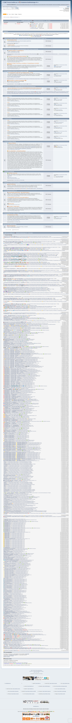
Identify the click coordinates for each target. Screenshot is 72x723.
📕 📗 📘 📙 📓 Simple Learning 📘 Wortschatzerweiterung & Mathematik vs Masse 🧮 (16, 310)
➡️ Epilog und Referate (11, 143)
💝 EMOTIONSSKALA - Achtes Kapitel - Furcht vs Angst (11, 384)
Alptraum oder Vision (6, 632)
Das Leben (5, 603)
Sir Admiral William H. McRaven (8, 620)
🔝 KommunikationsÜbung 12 (7, 581)
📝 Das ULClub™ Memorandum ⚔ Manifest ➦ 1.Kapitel (11, 644)
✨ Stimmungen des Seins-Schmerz (8, 566)
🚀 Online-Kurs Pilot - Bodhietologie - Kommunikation (11, 350)
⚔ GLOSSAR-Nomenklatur (7, 515)
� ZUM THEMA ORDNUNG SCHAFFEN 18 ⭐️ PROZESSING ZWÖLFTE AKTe (14, 444)
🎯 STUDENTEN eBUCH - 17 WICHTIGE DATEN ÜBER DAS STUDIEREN (14, 406)
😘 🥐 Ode (5, 414)
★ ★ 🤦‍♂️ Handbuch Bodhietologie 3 (8, 493)
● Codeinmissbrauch (6, 501)
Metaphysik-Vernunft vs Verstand (8, 553)
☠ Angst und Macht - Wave (7, 617)
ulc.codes (4, 336)
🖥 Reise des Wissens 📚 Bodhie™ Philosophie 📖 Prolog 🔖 (12, 480)
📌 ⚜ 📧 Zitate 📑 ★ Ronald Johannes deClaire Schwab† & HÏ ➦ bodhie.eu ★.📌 (15, 645)
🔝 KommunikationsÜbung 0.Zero (8, 605)
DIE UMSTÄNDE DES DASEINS (8, 559)
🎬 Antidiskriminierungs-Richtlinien (8, 339)
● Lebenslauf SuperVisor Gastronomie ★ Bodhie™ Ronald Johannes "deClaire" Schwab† (16, 648)
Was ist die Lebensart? (7, 550)
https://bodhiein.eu (37, 35)
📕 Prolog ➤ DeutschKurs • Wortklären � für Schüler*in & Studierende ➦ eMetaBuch (16, 516)
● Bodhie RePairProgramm (42, 92)
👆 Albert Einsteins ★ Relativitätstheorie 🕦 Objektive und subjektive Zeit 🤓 (14, 268)
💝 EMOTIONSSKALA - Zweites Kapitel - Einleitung (11, 391)
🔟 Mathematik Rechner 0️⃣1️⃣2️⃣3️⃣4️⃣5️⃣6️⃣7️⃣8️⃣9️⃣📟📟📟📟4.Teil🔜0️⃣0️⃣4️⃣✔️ (15, 256)
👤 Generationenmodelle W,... (58, 66)
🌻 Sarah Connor (6, 428)
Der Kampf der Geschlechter (7, 595)
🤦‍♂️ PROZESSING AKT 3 (7, 529)
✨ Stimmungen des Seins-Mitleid (8, 572)
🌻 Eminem (5, 429)
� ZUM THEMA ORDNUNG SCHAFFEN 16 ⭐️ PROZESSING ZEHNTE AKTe (14, 446)
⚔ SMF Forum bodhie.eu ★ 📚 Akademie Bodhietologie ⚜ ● (20, 2)
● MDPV (4, 485)
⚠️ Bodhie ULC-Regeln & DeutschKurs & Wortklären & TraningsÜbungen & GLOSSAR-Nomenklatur (52, 260)
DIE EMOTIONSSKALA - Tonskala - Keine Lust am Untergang (12, 343)
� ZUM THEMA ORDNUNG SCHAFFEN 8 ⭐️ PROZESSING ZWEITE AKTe (14, 455)
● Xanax (4, 461)
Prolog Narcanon (6, 512)
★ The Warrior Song (6, 479)
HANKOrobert (25, 662)
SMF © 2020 (35, 670)
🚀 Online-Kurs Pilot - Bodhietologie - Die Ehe (10, 356)
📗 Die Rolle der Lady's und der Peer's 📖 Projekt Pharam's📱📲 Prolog (14, 285)
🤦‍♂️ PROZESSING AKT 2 (7, 530)
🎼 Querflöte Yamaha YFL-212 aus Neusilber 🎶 (10, 290)
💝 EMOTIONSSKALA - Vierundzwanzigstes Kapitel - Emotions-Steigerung (14, 370)
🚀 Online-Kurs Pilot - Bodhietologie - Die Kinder (10, 355)
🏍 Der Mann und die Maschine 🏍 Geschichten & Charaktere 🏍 (13, 241)
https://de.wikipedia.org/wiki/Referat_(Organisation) (23, 148)
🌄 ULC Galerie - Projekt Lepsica (13, 206)
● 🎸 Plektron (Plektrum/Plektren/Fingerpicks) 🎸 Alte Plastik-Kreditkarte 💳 (14, 270)
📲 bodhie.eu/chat (10, 203)
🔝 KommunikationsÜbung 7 (7, 587)
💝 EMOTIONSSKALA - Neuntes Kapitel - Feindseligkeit (11, 383)
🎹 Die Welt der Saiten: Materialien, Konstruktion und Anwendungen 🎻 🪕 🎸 (15, 284)
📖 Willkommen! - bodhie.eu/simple (8, 519)
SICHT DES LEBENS (6, 345)
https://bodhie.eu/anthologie (61, 691)
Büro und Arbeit (5, 594)
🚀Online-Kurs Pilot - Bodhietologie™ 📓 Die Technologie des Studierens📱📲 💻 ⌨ (16, 366)
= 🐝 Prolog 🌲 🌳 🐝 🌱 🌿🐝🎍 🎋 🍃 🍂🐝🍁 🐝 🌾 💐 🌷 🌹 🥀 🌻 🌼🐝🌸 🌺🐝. (16, 262)
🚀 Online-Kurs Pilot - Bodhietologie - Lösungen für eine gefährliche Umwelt (14, 361)
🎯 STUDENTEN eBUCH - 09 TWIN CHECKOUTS (10, 419)
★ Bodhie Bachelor (6, 663)
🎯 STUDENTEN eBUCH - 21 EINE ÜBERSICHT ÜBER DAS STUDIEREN (14, 400)
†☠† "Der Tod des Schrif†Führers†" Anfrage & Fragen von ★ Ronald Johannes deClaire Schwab (27, 78)
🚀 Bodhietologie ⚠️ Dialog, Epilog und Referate (10, 348)
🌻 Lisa (4, 438)
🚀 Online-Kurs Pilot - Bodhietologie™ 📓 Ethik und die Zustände (13, 360)
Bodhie (9, 51)
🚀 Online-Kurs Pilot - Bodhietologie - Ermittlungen (11, 354)
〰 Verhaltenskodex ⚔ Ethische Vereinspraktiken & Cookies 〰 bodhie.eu (14, 313)
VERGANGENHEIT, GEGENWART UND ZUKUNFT (10, 554)
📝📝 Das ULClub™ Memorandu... (59, 176)
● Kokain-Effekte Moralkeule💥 (8, 503)
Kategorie (4, 588)
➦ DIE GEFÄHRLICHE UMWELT (8, 319)
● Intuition (5, 337)
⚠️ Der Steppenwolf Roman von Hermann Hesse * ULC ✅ (12, 448)
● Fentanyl (5, 494)
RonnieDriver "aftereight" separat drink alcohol (10, 521)
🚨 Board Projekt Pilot (11, 225)
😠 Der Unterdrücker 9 (6, 540)
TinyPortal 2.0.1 (31, 671)
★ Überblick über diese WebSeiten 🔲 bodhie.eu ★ (11, 236)
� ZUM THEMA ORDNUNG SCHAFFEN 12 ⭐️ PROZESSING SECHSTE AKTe (14, 452)
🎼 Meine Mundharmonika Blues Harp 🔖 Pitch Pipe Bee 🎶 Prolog (13, 306)
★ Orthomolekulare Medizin (14, 93)
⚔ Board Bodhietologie (39, 188)
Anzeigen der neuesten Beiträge (9, 655)
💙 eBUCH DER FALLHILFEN (7, 405)
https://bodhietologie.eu (49, 35)
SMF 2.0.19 (32, 670)
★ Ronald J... (6, 23)
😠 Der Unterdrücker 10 (7, 539)
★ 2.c (8, 130)
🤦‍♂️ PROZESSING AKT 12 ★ (7, 520)
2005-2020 (35, 671)
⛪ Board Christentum (17, 188)
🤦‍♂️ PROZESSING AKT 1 (7, 531)
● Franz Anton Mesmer (31, 93)
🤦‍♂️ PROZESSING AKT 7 (7, 525)
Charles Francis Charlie (20, 662)
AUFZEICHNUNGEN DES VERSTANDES (9, 548)
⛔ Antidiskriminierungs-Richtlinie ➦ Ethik (9, 618)
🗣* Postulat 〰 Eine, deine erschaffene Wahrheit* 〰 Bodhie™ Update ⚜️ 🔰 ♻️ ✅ (15, 346)
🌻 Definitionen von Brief (7, 401)
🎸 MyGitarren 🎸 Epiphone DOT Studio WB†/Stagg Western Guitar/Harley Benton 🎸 (16, 308)
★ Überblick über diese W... (58, 75)
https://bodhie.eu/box (66, 683)
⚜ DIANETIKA (5, 341)
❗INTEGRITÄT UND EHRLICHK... (59, 122)
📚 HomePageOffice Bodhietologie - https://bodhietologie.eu (18, 192)
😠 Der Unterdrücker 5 (6, 543)
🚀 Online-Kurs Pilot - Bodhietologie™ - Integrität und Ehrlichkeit (13, 359)
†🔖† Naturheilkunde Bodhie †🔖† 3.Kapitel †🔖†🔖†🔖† (12, 635)
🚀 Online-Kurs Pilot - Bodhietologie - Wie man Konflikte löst (12, 362)
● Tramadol (5, 464)
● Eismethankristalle (6, 490)
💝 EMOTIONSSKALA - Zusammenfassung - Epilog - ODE (12, 368)
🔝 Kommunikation (6, 626)
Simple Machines (40, 670)
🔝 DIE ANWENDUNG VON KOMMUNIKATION (10, 612)
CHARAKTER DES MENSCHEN (8, 555)
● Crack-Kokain (5, 502)
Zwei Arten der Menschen (7, 628)
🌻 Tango (4, 434)
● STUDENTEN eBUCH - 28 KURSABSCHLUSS (10, 394)
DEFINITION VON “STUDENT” (8, 600)
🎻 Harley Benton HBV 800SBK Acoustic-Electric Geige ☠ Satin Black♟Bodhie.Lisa (15, 264)
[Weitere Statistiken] (7, 656)
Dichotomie (5, 334)
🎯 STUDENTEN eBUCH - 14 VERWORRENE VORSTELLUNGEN (12, 410)
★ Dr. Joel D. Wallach (19, 92)
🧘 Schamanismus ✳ (6, 304)
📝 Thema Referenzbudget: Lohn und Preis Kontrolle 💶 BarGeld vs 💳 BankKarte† (15, 249)
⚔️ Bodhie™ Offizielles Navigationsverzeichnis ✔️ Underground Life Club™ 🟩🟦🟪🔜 (16, 244)
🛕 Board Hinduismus (23, 188)
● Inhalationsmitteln (6, 489)
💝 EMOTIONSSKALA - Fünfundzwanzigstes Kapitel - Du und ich (13, 369)
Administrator (11, 663)
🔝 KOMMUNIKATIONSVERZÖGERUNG (9, 611)
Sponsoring (23, 663)
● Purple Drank (5, 470)
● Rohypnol (5, 469)
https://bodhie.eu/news (16, 688)
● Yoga (40, 93)
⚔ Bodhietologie (13, 51)
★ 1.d (8, 112)
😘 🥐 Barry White (6, 417)
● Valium (4, 463)
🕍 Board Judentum (33, 188)
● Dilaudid (5, 498)
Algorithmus (5, 584)
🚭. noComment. (5, 322)
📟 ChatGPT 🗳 (16, 43)
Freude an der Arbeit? (6, 564)
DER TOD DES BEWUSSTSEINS (8, 558)
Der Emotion (5, 589)
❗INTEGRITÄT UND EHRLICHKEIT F (9, 435)
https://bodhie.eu (26, 35)
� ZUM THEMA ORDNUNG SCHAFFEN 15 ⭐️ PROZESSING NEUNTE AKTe (14, 447)
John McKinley (5, 662)
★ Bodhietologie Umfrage (7, 602)
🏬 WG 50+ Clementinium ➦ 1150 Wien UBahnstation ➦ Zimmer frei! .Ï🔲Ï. (14, 254)
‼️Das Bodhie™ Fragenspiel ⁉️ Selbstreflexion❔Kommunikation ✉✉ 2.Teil (14, 258)
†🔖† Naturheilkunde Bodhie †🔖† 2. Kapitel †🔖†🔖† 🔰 (12, 636)
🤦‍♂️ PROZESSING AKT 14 (7, 506)
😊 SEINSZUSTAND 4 (6, 534)
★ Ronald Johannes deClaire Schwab (15, 46)
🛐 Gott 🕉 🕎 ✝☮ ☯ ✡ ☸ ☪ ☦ (8, 291)
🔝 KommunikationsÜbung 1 (7, 604)
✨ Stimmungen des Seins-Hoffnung (9, 570)
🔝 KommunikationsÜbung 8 (7, 586)
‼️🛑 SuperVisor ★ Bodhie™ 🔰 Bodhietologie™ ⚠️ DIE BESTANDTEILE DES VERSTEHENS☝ (17, 634)
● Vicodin (4, 462)
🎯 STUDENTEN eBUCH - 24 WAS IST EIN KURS (10, 397)
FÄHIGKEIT (5, 614)
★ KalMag (54, 91)
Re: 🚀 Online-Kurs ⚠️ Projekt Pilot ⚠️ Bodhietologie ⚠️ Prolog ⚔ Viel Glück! (15, 325)
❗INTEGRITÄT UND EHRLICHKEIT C (9, 437)
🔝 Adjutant (5, 432)
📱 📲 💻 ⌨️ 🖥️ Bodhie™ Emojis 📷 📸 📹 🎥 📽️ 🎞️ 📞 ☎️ (12, 347)
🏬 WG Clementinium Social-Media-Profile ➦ (10, 288)
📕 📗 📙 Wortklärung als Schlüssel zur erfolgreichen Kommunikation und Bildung (16, 287)
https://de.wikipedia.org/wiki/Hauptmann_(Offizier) (20, 219)
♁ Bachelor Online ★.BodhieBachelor (9, 324)
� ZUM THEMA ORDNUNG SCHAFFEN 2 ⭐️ (10, 475)
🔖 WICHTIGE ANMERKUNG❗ (8, 621)
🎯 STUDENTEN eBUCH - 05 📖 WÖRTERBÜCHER (11, 425)
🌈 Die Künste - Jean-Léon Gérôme (8, 440)
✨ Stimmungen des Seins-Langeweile (9, 565)
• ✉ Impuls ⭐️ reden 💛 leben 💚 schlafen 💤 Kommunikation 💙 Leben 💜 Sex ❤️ (15, 250)
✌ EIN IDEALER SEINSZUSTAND (8, 616)
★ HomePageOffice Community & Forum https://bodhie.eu (18, 197)
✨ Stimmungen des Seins (7, 577)
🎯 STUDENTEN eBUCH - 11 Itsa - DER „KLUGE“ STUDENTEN (12, 415)
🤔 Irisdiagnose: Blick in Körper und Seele (9, 374)
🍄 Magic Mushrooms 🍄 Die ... (58, 89)
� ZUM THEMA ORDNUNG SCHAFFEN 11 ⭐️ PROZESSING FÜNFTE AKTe (14, 453)
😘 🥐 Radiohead (6, 416)
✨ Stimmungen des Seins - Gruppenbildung (10, 561)
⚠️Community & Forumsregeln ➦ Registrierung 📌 (11, 650)
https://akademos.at (38, 36)
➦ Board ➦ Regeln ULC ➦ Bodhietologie (29, 91)
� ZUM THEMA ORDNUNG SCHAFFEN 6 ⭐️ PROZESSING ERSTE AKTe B (14, 457)
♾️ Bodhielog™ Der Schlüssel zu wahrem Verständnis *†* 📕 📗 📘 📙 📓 (14, 260)
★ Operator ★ (29, 663)
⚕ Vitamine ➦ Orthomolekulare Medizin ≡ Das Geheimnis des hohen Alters (14, 323)
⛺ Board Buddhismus (11, 184)
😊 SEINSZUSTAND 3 (6, 535)
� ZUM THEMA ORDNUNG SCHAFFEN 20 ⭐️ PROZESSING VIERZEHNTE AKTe (15, 442)
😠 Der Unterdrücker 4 (6, 544)
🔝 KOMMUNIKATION (6, 547)
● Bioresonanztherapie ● (7, 338)
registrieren (15, 6)
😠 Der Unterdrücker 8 (6, 541)
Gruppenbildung (6, 593)
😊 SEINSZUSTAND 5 (6, 533)
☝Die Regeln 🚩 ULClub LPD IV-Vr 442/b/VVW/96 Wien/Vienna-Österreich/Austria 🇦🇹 (16, 513)
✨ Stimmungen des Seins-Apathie (8, 575)
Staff (26, 663)
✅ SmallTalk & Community (12, 173)
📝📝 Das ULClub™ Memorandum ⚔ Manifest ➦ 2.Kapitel (12, 242)
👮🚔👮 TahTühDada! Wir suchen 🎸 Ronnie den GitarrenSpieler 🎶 (13, 278)
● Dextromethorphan (6, 499)
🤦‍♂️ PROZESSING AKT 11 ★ (7, 522)
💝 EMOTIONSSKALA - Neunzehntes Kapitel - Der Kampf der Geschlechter (14, 375)
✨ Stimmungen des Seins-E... (58, 109)
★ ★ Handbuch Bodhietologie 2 (8, 495)
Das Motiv (4, 642)
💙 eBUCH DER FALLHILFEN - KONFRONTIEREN (10, 403)
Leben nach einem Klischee (7, 596)
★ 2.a (8, 120)
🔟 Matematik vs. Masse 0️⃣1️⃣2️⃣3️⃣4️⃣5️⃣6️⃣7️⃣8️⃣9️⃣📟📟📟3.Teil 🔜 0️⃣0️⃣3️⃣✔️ (15, 259)
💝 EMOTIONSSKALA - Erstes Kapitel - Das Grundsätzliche (12, 392)
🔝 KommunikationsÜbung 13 (7, 580)
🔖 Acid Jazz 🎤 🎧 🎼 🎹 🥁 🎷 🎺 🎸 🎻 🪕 (10, 279)
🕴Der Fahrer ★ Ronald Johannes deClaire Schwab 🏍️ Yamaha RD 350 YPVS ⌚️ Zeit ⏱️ (16, 255)
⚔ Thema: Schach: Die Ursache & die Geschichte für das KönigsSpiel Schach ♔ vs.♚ (16, 274)
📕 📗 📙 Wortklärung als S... (58, 146)
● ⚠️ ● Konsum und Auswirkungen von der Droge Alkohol (12, 511)
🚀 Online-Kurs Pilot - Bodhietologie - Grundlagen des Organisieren (13, 353)
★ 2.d (8, 135)
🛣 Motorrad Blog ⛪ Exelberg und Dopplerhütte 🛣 (16, 80)
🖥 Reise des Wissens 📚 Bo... (58, 99)
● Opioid (4, 471)
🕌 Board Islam (28, 188)
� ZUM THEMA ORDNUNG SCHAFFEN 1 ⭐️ (10, 478)
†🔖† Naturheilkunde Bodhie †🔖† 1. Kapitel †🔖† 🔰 (11, 637)
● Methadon (5, 483)
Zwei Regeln (5, 562)
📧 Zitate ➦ (5, 619)
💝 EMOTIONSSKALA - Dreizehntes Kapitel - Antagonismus (12, 380)
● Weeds (4, 486)
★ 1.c (8, 107)
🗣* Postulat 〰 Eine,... (33, 27)
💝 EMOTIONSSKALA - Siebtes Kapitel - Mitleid (10, 385)
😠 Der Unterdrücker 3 (6, 545)
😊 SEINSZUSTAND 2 (6, 536)
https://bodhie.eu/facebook (14, 691)
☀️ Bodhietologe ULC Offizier (12, 214)
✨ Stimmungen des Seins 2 (7, 576)
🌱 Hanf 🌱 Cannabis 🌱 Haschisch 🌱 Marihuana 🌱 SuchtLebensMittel (14, 492)
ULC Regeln (18, 51)
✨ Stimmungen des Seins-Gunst (8, 573)
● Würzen (4, 467)
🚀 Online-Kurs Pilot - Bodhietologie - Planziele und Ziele (12, 351)
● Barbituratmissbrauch (7, 508)
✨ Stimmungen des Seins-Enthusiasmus (9, 563)
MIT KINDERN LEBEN (6, 609)
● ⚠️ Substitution (6, 451)
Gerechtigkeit (5, 627)
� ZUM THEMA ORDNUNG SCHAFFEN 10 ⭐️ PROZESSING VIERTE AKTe (14, 454)
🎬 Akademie (5, 388)
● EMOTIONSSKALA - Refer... (58, 132)
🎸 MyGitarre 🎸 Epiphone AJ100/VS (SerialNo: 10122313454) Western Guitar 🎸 (15, 263)
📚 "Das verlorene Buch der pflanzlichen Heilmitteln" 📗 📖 (18, 56)
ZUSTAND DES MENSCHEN (7, 607)
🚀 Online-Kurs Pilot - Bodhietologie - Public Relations (11, 352)
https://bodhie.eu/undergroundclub (61, 686)
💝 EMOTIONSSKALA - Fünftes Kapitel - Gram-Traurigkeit (12, 387)
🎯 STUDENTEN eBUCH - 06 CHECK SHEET (10, 423)
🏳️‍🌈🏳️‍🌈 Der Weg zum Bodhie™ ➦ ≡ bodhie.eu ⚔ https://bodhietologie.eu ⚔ (14, 639)
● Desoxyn (5, 472)
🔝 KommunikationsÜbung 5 (58, 104)
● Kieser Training (36, 93)
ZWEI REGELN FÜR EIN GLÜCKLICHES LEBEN (10, 625)
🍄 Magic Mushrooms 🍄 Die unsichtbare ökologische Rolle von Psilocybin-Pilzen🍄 (16, 237)
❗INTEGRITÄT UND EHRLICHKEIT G (9, 433)
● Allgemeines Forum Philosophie (50, 92)
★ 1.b (8, 102)
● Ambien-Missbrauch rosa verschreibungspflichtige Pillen (12, 510)
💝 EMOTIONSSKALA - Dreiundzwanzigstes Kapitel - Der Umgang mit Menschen (15, 371)
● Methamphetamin (6, 484)
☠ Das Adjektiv (5, 328)
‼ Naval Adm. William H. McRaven (8, 630)
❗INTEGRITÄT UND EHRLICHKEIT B (9, 439)
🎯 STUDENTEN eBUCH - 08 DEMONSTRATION (10, 420)
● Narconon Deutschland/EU (34, 92)
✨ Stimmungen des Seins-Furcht (8, 571)
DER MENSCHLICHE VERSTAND (8, 549)
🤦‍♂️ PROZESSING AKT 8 (7, 524)
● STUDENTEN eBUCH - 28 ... (58, 127)
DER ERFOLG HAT (6, 556)
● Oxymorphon (5, 476)
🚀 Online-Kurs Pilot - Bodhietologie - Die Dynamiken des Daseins (13, 364)
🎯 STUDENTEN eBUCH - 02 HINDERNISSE (9, 430)
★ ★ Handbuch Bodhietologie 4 (8, 481)
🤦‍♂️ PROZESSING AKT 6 (7, 526)
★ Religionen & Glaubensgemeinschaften (60, 92)
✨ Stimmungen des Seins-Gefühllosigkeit (9, 568)
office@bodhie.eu (8, 683)
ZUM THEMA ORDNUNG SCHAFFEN (8, 557)
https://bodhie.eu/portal (53, 683)
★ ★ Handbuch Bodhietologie (7, 504)
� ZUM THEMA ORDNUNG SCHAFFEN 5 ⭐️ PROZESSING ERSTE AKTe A (14, 458)
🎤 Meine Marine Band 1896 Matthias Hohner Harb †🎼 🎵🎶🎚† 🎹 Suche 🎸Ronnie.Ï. (16, 282)
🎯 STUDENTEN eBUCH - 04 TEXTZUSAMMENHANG (11, 426)
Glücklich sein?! (5, 646)
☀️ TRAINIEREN (5, 407)
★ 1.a (8, 97)
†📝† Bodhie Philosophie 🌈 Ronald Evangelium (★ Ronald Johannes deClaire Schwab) (16, 640)
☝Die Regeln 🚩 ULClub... (34, 23)
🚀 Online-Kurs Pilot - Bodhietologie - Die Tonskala (11, 363)
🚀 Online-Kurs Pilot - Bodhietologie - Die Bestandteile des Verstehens (14, 365)
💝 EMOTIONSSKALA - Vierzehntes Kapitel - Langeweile (11, 379)
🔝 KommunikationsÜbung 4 (7, 591)
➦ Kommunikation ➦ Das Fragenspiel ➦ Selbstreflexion (11, 320)
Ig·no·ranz (4, 567)
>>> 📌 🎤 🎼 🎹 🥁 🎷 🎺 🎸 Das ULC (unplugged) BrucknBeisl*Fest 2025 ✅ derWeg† (16, 301)
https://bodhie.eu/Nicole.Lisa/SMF (30, 691)
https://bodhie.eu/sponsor (47, 691)
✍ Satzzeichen (5, 327)
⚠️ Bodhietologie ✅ (6, 623)
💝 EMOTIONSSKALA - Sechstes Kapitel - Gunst (10, 386)
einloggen (11, 6)
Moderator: (8, 52)
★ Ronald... (51, 23)
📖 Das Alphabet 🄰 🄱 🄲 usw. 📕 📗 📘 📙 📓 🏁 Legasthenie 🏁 (13, 389)
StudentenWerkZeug (6, 598)
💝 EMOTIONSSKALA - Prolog (8, 393)
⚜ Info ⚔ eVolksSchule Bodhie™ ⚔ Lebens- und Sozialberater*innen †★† (14, 253)
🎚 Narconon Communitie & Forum (18, 91)
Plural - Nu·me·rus (6, 474)
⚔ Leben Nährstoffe (6, 329)
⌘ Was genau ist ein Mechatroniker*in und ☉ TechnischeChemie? (13, 332)
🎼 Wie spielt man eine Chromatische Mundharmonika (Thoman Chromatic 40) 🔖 (15, 247)
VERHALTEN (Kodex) (6, 582)
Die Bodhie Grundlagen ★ (7, 622)
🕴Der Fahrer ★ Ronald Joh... (58, 81)
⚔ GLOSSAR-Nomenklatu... (34, 28)
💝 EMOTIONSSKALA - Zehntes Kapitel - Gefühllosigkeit (11, 382)
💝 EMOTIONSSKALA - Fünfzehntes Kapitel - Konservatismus (12, 378)
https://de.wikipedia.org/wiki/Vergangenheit (14, 76)
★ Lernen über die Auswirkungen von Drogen (62, 91)
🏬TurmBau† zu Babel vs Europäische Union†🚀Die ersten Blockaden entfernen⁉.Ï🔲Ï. (16, 299)
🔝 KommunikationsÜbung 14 (7, 579)
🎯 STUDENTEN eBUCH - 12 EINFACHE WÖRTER (10, 412)
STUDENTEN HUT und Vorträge (8, 342)
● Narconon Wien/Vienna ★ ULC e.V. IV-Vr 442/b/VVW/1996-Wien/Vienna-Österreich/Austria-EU (24, 88)
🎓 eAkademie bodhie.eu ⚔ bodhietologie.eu (15, 50)
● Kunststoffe (5, 465)
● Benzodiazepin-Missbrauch (7, 507)
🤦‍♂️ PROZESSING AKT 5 (7, 527)
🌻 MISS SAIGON (6, 424)
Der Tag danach (5, 608)
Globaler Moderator (18, 663)
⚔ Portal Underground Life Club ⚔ (44, 78)
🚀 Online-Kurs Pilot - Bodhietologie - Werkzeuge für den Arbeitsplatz (13, 357)
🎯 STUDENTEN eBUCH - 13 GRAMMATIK (9, 411)
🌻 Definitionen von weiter (7, 409)
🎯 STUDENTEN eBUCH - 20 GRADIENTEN (9, 402)
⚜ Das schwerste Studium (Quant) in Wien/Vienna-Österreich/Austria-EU (14, 318)
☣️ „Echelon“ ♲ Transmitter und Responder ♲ (10, 333)
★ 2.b (8, 125)
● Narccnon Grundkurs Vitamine (26, 92)
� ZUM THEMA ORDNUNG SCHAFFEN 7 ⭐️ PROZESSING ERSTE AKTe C (14, 456)
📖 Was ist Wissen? (6, 641)
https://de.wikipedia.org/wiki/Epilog (30, 146)
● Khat (4, 488)
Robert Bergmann (10, 662)
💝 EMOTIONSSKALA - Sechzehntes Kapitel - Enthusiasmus (12, 377)
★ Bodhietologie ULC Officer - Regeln (9, 418)
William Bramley (15, 662)
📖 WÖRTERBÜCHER (6, 599)
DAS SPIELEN (5, 552)
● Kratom (4, 487)
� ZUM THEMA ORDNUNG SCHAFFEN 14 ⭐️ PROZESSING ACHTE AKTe (14, 449)
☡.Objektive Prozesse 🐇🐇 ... (58, 137)
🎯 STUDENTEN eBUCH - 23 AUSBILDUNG (9, 398)
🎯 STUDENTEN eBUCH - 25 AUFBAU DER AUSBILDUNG (12, 396)
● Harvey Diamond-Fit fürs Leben (23, 93)
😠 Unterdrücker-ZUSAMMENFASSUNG (9, 538)
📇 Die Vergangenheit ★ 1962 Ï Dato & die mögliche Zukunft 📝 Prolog (20, 72)
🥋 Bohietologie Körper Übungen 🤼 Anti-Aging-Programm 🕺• (12, 296)
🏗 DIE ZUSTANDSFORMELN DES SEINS (9, 305)
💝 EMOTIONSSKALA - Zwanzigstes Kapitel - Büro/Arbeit (12, 373)
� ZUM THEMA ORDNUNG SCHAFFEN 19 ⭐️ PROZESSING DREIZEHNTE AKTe (15, 443)
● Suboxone (5, 466)
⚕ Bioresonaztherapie (6, 331)
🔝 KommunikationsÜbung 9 (7, 585)
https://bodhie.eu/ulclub (61, 688)
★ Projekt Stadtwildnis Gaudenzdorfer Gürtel (10, 497)
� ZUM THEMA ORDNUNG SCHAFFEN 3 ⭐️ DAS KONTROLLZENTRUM (14, 460)
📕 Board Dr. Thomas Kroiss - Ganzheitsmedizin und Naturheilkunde (44, 91)
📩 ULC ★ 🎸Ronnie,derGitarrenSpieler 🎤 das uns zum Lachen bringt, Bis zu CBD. (16, 631)
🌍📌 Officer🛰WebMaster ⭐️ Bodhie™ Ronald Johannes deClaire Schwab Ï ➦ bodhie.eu (16, 292)
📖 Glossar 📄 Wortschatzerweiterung (9, 315)
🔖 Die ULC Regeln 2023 (7, 316)
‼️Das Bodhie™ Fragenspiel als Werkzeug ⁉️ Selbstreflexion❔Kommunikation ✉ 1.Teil (16, 421)
